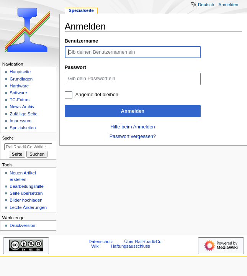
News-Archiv (22, 106)
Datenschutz (100, 241)
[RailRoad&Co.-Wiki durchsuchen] (28, 146)
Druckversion (22, 225)
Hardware (19, 86)
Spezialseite (81, 10)
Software (18, 92)
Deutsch (206, 4)
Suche (8, 138)
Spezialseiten (23, 127)
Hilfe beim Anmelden (132, 127)
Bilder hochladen (26, 200)
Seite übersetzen (26, 193)
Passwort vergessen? (133, 136)
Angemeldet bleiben (96, 94)
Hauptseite (20, 71)
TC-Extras (19, 99)
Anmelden (132, 111)
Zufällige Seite (24, 114)
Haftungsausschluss (130, 246)
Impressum (20, 120)
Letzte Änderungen (28, 207)
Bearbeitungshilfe (27, 186)
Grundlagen (21, 79)
